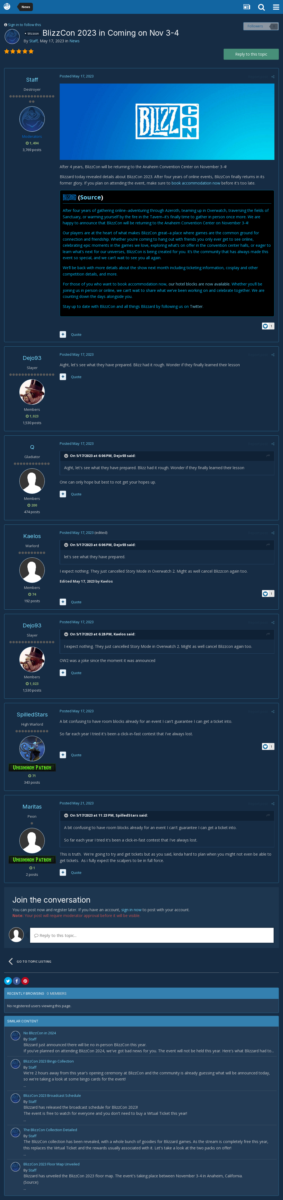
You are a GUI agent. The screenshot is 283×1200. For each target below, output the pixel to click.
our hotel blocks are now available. (199, 284)
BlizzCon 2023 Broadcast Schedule (52, 1095)
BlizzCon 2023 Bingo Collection (48, 1061)
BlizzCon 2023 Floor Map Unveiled (51, 1164)
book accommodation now (196, 183)
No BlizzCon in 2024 (39, 1032)
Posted (77, 76)
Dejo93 (32, 358)
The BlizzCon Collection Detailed (50, 1129)
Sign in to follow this (24, 24)
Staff (33, 40)
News (74, 40)
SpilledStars (32, 714)
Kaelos (32, 536)
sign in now (131, 909)
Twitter (196, 306)
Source (90, 197)
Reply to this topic (251, 54)
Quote (76, 334)
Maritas (32, 806)
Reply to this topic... (55, 935)
